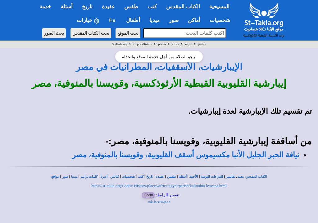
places (162, 44)
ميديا (74, 176)
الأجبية (193, 176)
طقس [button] (131, 7)
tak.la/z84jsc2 (159, 201)
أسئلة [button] (67, 7)
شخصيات (128, 176)
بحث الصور (54, 33)
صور (65, 176)
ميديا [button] (154, 20)
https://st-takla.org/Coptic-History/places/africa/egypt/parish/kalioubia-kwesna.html (159, 185)
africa (175, 44)
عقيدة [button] (108, 7)
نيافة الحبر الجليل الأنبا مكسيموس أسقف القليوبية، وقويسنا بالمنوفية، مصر (185, 155)
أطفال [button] (133, 20)
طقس (171, 176)
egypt (188, 44)
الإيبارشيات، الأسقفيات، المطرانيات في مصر (159, 67)
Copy (148, 195)
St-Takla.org (119, 44)
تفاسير (230, 176)
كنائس (114, 176)
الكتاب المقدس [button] (183, 7)
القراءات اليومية (212, 176)
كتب (140, 176)
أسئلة (183, 176)
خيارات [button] (88, 20)
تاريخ (149, 176)
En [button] (113, 20)
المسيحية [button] (219, 7)
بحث (240, 176)
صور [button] (174, 20)
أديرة (103, 176)
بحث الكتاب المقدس (90, 33)
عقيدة (160, 176)
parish (202, 44)
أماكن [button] (194, 20)
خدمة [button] (45, 7)
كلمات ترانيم (89, 176)
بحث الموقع (128, 33)
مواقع (55, 176)
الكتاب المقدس (256, 176)
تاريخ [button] (87, 7)
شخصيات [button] (222, 20)
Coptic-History (143, 44)
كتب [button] (152, 7)
